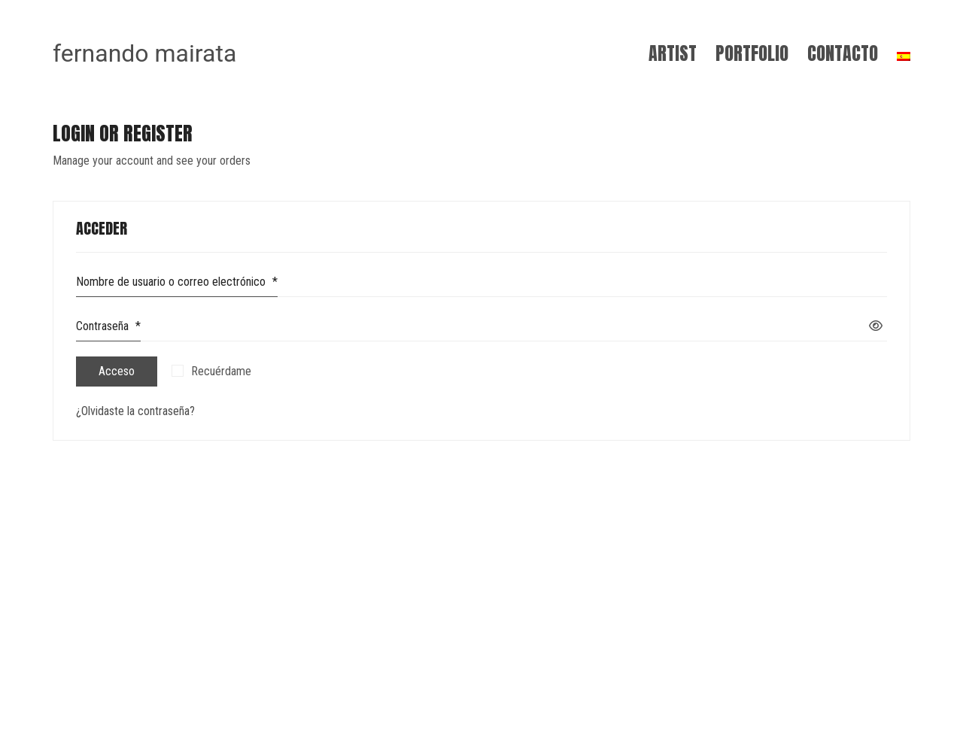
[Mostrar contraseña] (875, 326)
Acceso (117, 371)
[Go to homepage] (144, 54)
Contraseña (108, 329)
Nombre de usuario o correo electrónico (177, 284)
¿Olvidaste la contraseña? (135, 411)
